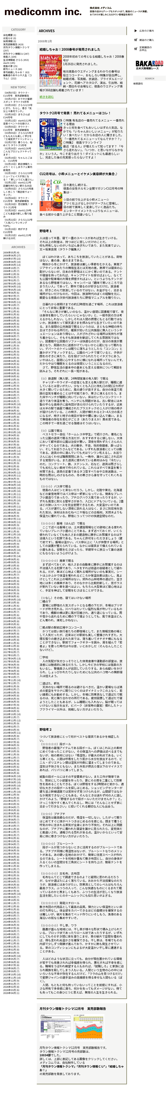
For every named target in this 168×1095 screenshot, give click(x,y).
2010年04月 (9, 398)
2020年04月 (9, 770)
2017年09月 (9, 673)
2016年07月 (9, 630)
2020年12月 (9, 794)
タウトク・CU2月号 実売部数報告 (16, 128)
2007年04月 (9, 286)
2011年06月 (9, 441)
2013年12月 (9, 534)
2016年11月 (9, 643)
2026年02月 (9, 986)
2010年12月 (9, 423)
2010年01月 (9, 388)
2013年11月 (9, 531)
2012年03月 (9, 469)
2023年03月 (9, 878)
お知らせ (8, 38)
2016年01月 (9, 611)
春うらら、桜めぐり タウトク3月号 (17, 143)
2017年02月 (9, 652)
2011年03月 (9, 432)
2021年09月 (9, 822)
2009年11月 (9, 382)
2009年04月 (9, 361)
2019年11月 (9, 754)
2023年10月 (9, 900)
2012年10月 (9, 491)
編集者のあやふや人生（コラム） (17, 76)
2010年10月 (9, 416)
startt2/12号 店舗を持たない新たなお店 (18, 184)
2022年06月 (9, 850)
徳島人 (6, 56)
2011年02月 (9, 429)
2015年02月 (9, 577)
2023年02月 (9, 875)
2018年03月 (9, 692)
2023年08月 (9, 893)
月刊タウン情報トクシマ (16, 47)
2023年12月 (9, 906)
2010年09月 (9, 413)
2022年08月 (9, 856)
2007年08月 (9, 298)
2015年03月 (9, 581)
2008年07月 (9, 333)
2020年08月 (9, 782)
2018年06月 (9, 701)
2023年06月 (9, 887)
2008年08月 (9, 336)
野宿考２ (46, 729)
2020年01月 (9, 760)
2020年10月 (9, 788)
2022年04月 (9, 844)
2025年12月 (9, 980)
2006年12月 (9, 274)
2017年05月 (9, 661)
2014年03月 (9, 543)
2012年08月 (9, 484)
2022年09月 (9, 859)
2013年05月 (9, 512)
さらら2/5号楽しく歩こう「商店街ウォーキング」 (18, 191)
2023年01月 (9, 872)
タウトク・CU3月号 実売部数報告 (16, 94)
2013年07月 (9, 518)
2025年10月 (9, 974)
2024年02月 (9, 912)
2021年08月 (9, 819)
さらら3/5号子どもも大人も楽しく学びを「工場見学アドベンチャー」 (18, 136)
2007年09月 (9, 302)
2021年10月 (9, 825)
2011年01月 (9, 425)
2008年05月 (9, 326)
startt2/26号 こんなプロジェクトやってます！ (18, 151)
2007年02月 (9, 280)
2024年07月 (9, 928)
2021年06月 (9, 813)
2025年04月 (9, 956)
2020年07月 (9, 779)
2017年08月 (9, 670)
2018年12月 (9, 720)
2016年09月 (9, 636)
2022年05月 (9, 847)
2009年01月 (9, 351)
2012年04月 (9, 472)
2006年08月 (9, 261)
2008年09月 (9, 339)
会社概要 (8, 35)
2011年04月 (9, 435)
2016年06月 (9, 627)
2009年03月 (9, 357)
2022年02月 (9, 838)
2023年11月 (9, 903)
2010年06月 (9, 404)
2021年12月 (9, 831)
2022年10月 (9, 863)
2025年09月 (9, 971)
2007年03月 (9, 283)
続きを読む (47, 96)
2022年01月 (9, 835)
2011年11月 (9, 457)
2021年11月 (9, 829)
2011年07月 (9, 444)
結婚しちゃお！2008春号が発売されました (70, 49)
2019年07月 (9, 742)
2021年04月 (9, 807)
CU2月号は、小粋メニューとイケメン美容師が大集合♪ (79, 174)
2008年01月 (9, 314)
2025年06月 (9, 962)
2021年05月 (9, 810)
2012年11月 (9, 494)
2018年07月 (9, 704)
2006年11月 (9, 271)
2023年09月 (9, 897)
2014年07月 (9, 556)
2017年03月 (9, 655)
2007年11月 (9, 308)
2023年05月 (9, 884)
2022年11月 (9, 866)
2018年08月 (9, 708)
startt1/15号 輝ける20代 (18, 236)
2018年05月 (9, 698)
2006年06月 (9, 255)
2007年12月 (9, 311)
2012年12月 (9, 497)
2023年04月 (9, 881)
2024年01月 (9, 909)
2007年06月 (9, 292)
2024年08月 (9, 931)
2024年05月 (9, 921)
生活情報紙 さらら (13, 59)
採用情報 (8, 41)
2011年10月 (9, 453)
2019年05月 (9, 736)
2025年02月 (9, 949)
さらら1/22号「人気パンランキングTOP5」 (17, 222)
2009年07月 (9, 370)
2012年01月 (9, 463)
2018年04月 (9, 695)
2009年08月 (9, 373)
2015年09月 (9, 599)
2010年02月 (9, 391)
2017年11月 (9, 680)
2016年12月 (9, 646)
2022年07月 (9, 853)
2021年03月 (9, 804)
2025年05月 (9, 959)
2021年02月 (9, 800)
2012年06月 (9, 478)
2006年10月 (9, 268)
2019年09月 (9, 748)
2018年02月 (9, 689)
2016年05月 (9, 624)
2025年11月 (9, 977)
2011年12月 (9, 460)
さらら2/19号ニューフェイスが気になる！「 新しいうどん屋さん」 (19, 176)
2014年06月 (9, 553)
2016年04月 (9, 621)
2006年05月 (9, 252)
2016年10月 (9, 639)
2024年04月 (9, 918)
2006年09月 (9, 264)
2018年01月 (9, 686)
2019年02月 (9, 726)
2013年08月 (9, 522)
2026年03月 (9, 990)
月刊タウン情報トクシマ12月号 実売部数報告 (73, 1008)
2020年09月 (9, 785)
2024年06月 (9, 924)
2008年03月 (9, 320)
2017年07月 (9, 667)
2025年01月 (9, 946)
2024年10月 (9, 937)
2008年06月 (9, 330)
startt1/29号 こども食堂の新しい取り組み (18, 213)
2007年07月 (9, 295)
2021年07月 (9, 816)
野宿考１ (46, 231)
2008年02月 (9, 317)
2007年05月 (9, 289)
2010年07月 (9, 407)
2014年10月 (9, 565)
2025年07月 (9, 965)
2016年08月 (9, 633)
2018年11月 (9, 717)
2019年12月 (9, 757)
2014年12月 (9, 571)
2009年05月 (9, 364)
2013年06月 (9, 515)
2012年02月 (9, 466)
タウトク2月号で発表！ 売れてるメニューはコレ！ (75, 113)
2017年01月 (9, 649)
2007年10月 (9, 305)
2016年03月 (9, 618)
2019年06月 (9, 738)
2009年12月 (9, 385)
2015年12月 (9, 608)
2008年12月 (9, 348)
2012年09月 (9, 488)
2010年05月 (9, 401)
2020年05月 (9, 773)
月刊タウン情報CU (13, 53)
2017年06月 (9, 664)
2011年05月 (9, 438)
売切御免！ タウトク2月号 (18, 205)
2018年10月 (9, 714)
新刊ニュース (10, 69)
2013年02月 (9, 503)
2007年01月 (9, 277)
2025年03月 (9, 952)
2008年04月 (9, 323)
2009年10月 (9, 379)
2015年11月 (9, 605)
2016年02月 (9, 615)
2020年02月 (9, 763)
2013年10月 (9, 528)
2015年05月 (9, 587)
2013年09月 (9, 525)
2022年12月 (9, 869)
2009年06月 (9, 367)
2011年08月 (9, 447)
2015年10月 (9, 602)
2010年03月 (9, 395)
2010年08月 (9, 410)
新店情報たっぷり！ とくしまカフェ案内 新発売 (17, 167)
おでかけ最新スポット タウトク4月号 (17, 100)
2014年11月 (9, 568)
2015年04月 (9, 584)
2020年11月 (9, 791)
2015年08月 (9, 596)
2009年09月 (9, 376)
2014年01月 (9, 537)
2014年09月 (9, 562)
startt (6, 62)
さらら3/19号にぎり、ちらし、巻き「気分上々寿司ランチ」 (17, 108)
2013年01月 (9, 500)
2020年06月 (9, 776)
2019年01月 (9, 723)
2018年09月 (9, 711)
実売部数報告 (10, 44)
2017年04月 (9, 658)
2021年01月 (9, 797)
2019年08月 (9, 745)
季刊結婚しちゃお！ (14, 72)
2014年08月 (9, 559)
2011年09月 (9, 450)
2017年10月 (9, 677)
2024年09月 (9, 934)
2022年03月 (9, 841)
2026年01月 (9, 983)
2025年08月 (9, 968)
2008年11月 (9, 345)
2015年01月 (9, 574)
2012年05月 (9, 475)
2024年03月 (9, 915)
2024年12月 (9, 943)
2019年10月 (9, 751)
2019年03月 (9, 729)
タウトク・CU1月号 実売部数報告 (16, 199)
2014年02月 (9, 540)
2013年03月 (9, 506)
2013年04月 (9, 509)
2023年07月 (9, 890)
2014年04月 (9, 546)
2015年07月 (9, 593)
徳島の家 (8, 66)
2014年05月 (9, 550)
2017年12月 (9, 683)
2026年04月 (9, 993)
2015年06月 (9, 590)
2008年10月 (9, 342)
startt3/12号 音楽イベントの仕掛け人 (18, 122)
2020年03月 (9, 766)
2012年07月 (9, 481)
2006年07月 (9, 258)
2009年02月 (9, 354)
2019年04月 (9, 732)
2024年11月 (9, 940)
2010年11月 (9, 419)
